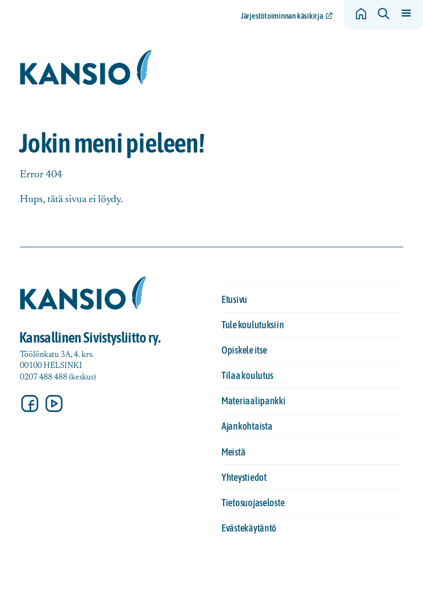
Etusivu (234, 299)
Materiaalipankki (253, 400)
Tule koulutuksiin (252, 324)
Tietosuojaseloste (252, 502)
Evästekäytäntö (248, 528)
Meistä (233, 452)
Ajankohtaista (247, 426)
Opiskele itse (244, 350)
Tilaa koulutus (247, 375)
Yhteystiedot (244, 477)
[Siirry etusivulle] (86, 67)
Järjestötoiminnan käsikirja (282, 15)
